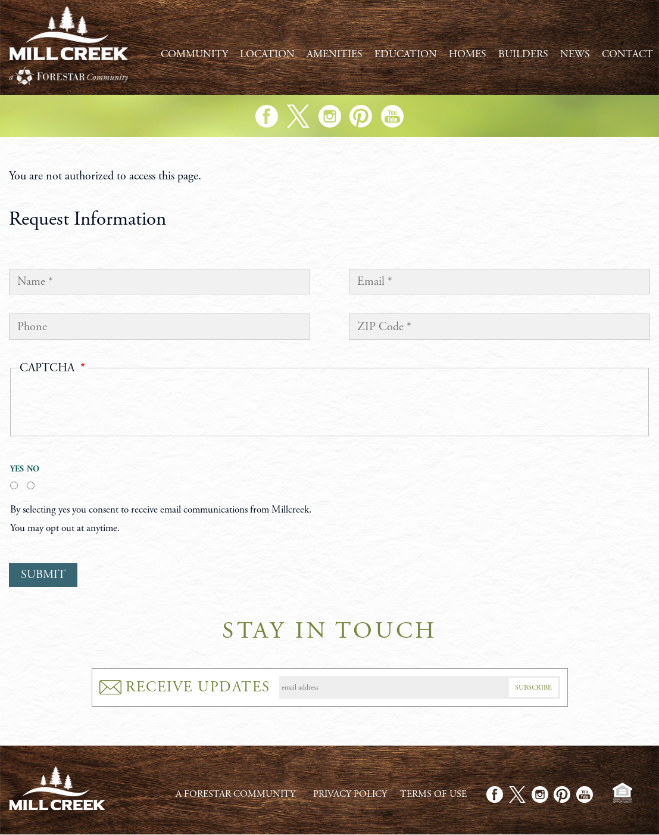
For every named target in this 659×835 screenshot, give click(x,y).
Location (267, 54)
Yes (14, 469)
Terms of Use (433, 794)
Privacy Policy (350, 794)
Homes (467, 54)
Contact (627, 54)
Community (194, 54)
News (575, 54)
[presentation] (110, 404)
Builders (523, 54)
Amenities (335, 54)
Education (405, 54)
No (31, 469)
